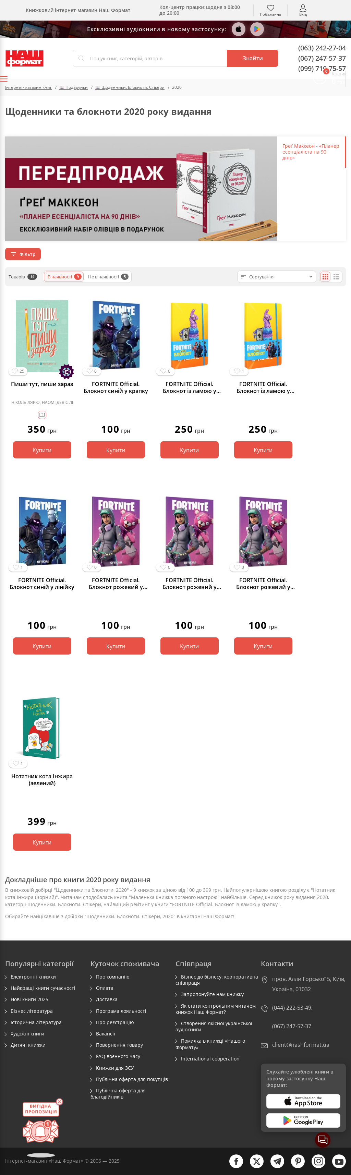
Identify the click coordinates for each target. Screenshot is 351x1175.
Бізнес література (32, 1011)
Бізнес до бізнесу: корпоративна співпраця (217, 980)
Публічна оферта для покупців (132, 1079)
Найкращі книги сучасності (43, 988)
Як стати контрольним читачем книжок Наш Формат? (216, 1009)
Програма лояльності (121, 1011)
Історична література (36, 1022)
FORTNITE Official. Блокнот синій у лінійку (42, 583)
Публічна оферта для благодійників (118, 1094)
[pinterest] (294, 1167)
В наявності (65, 277)
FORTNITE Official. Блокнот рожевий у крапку (116, 583)
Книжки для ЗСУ (115, 1068)
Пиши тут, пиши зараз (42, 384)
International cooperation (210, 1059)
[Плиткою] (325, 277)
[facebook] (232, 1167)
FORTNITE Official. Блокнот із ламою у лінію (189, 387)
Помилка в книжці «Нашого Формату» (210, 1044)
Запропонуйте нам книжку (212, 994)
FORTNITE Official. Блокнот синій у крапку (116, 387)
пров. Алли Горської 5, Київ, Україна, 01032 (309, 984)
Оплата (104, 988)
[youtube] (335, 1167)
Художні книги (27, 1034)
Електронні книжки (33, 977)
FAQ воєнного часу (118, 1056)
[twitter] (253, 1167)
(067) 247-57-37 (322, 58)
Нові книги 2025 (29, 999)
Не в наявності (108, 277)
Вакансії (105, 1034)
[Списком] (336, 277)
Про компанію (113, 977)
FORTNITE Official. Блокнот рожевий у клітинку (263, 583)
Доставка (107, 999)
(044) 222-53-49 (291, 1007)
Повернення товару (119, 1045)
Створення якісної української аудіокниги (214, 1026)
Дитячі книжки (28, 1045)
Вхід (303, 14)
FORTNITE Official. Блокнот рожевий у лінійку (189, 583)
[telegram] (274, 1167)
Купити (42, 450)
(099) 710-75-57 (322, 68)
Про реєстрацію (115, 1022)
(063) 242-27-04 (322, 47)
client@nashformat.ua (300, 1044)
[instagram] (315, 1167)
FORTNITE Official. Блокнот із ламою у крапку (263, 387)
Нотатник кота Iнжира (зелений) (42, 780)
